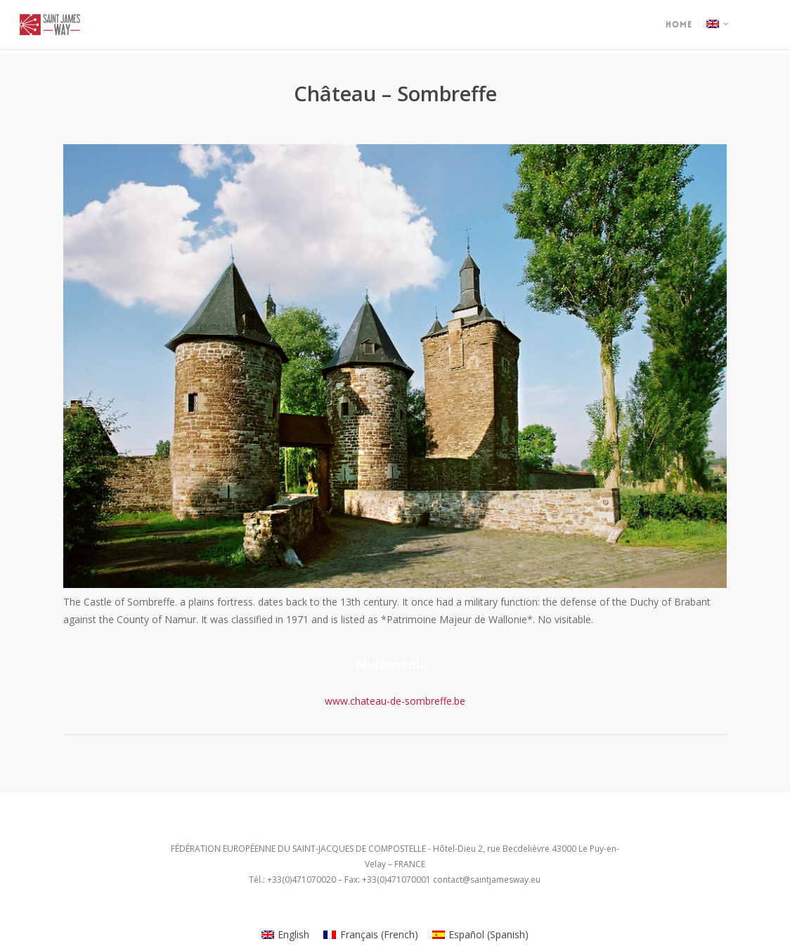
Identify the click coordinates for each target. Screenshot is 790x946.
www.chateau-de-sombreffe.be (395, 701)
